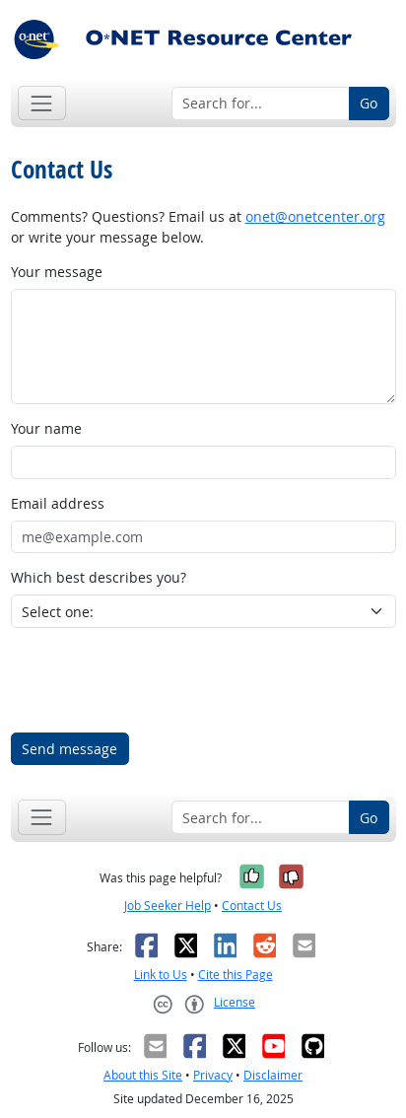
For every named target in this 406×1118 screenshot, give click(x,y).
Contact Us (252, 905)
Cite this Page (235, 974)
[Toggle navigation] (42, 103)
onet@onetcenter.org (315, 216)
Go (368, 103)
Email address (57, 503)
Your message (56, 271)
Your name (46, 428)
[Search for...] (260, 103)
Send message (69, 748)
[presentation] (160, 680)
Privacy (213, 1075)
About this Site (142, 1075)
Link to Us (160, 974)
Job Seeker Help (167, 905)
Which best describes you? (98, 577)
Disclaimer (273, 1075)
